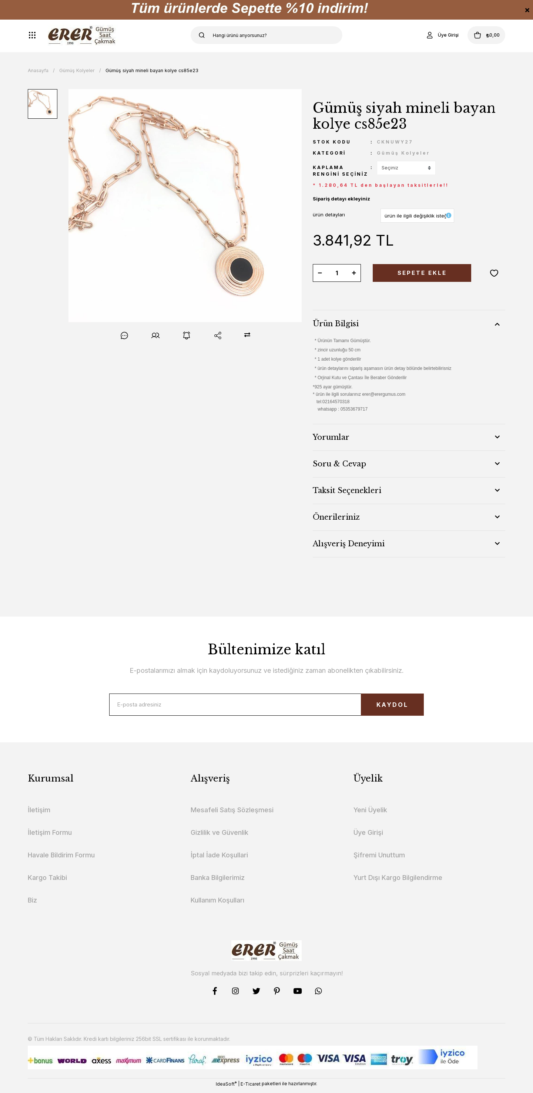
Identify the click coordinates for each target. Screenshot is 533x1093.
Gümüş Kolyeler (403, 153)
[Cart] (480, 35)
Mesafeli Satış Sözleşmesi (232, 813)
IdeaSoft (226, 1087)
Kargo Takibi (47, 881)
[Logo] (83, 35)
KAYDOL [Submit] (383, 706)
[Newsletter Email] (266, 706)
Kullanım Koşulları (217, 904)
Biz (32, 904)
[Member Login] (430, 35)
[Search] (266, 35)
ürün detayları (329, 214)
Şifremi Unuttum (379, 859)
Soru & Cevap (339, 463)
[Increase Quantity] (354, 272)
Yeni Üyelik (370, 813)
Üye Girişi (368, 836)
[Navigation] (32, 35)
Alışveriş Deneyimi (349, 543)
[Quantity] (336, 272)
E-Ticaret (251, 1087)
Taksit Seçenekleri (347, 490)
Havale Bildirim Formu (61, 859)
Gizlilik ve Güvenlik (219, 836)
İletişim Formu (50, 836)
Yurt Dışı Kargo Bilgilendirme (397, 881)
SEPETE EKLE (422, 273)
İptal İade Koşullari (219, 859)
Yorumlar (331, 437)
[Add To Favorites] (494, 273)
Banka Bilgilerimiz (218, 881)
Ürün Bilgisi (336, 323)
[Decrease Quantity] (319, 272)
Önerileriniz (336, 517)
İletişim (39, 813)
